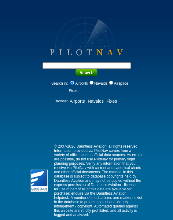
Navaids (101, 83)
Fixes (111, 101)
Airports (81, 83)
